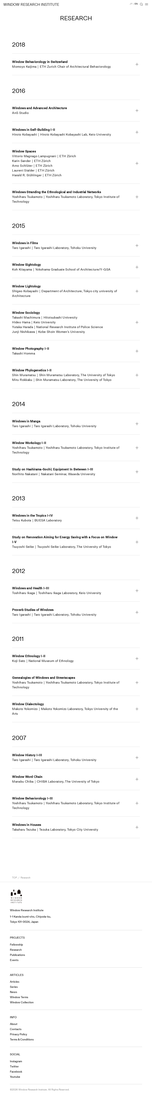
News (13, 992)
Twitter (14, 1066)
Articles (14, 981)
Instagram (16, 1061)
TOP (14, 877)
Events (14, 960)
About (13, 1024)
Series (14, 987)
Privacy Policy (18, 1034)
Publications (17, 955)
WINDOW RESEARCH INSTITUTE (31, 4)
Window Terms (19, 997)
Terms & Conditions (22, 1039)
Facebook (16, 1071)
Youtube (15, 1077)
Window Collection (22, 1002)
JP (131, 4)
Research (16, 950)
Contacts (15, 1029)
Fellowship (16, 944)
